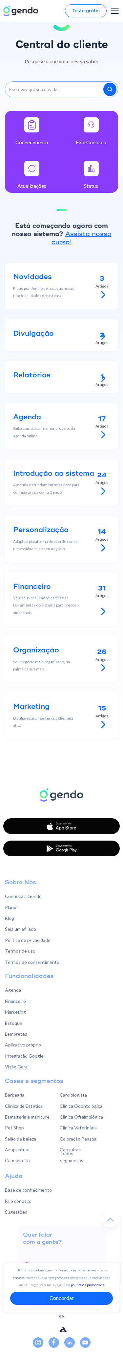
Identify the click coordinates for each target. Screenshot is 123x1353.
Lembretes (16, 1034)
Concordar (62, 1298)
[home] (20, 11)
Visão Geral (17, 1066)
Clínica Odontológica (81, 1106)
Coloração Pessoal (78, 1139)
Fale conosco (18, 1201)
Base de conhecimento (28, 1190)
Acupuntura (17, 1149)
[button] (115, 11)
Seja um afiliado (20, 929)
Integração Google (24, 1056)
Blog (9, 918)
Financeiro (15, 1001)
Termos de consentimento (32, 962)
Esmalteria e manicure (27, 1117)
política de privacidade (87, 1285)
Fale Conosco (91, 142)
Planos (12, 907)
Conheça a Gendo (23, 896)
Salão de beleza (20, 1139)
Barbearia (14, 1095)
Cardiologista (73, 1095)
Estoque (13, 1023)
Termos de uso (20, 951)
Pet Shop (14, 1127)
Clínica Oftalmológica (81, 1117)
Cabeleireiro (17, 1160)
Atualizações (31, 186)
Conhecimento (31, 142)
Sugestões (16, 1212)
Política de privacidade (28, 940)
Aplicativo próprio (23, 1044)
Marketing (15, 1012)
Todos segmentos (71, 1156)
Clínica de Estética (24, 1106)
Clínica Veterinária (78, 1127)
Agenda (13, 990)
